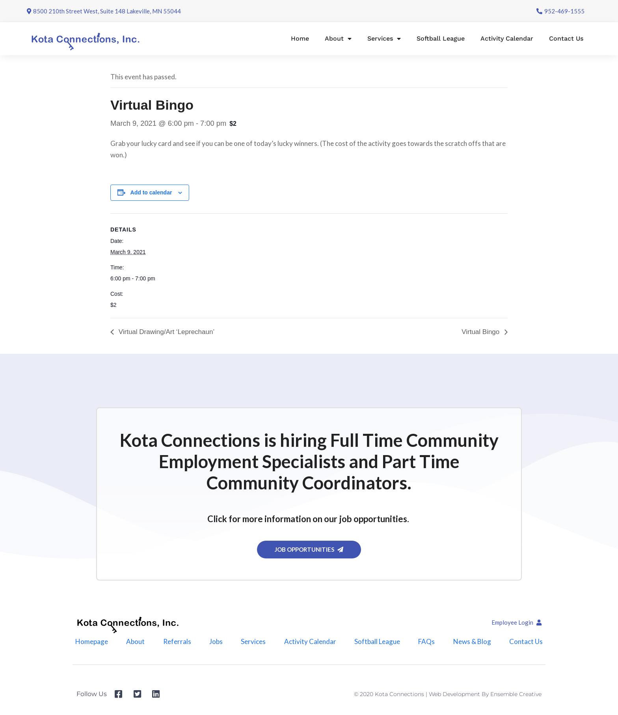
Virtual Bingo (481, 332)
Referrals (177, 641)
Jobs (216, 641)
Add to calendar (151, 192)
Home (300, 38)
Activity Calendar (506, 38)
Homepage (91, 641)
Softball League (441, 38)
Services (384, 39)
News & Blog (472, 641)
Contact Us (566, 38)
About (338, 39)
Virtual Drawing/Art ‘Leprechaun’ (165, 332)
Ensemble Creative (516, 694)
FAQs (426, 641)
